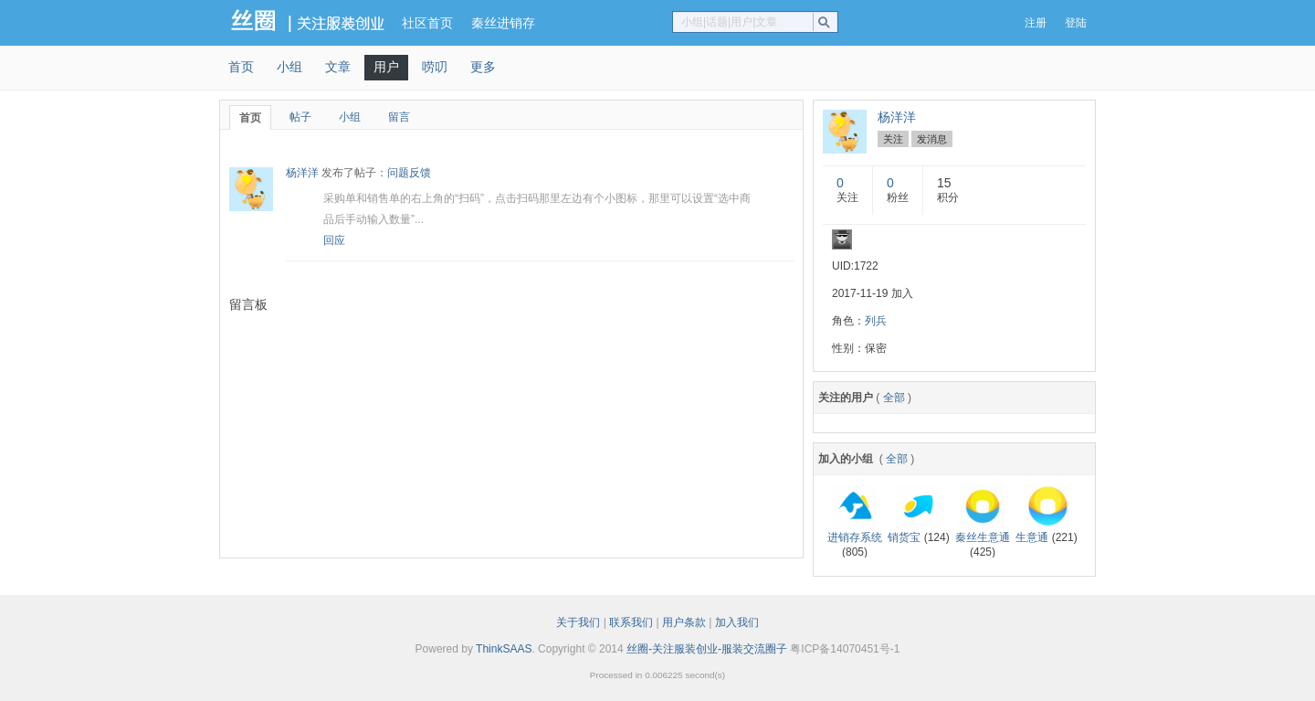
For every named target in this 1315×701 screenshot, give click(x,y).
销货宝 (904, 537)
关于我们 (578, 622)
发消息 (932, 138)
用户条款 (684, 622)
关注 (893, 138)
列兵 (876, 320)
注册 (1036, 22)
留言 (399, 117)
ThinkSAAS (503, 649)
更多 (483, 66)
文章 (338, 66)
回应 (334, 240)
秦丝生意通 (982, 537)
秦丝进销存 (503, 23)
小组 (289, 66)
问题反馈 (409, 172)
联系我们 (631, 622)
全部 (894, 397)
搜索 (827, 22)
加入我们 (737, 622)
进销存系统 (854, 537)
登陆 (1076, 22)
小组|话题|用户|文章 (729, 22)
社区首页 (427, 23)
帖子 (300, 117)
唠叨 (434, 66)
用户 (386, 66)
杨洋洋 (302, 172)
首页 (241, 66)
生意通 (1031, 537)
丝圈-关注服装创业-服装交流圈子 (706, 649)
